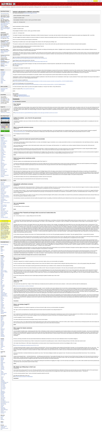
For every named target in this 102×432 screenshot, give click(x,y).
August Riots (3, 188)
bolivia (2, 317)
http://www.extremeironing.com (19, 131)
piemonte (2, 298)
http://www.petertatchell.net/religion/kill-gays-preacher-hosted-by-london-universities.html (30, 58)
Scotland (2, 91)
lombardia (2, 286)
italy (1, 279)
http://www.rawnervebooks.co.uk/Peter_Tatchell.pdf (24, 285)
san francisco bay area (5, 402)
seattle (2, 406)
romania (2, 302)
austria (2, 259)
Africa (2, 253)
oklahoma (2, 391)
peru (1, 327)
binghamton (3, 362)
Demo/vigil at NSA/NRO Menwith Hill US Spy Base (5, 37)
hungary (2, 276)
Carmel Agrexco (4, 205)
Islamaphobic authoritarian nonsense (23, 184)
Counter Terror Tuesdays (4, 42)
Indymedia (3, 160)
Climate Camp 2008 (4, 211)
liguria (2, 282)
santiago (2, 332)
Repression (3, 170)
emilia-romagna (4, 270)
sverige (2, 306)
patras (2, 297)
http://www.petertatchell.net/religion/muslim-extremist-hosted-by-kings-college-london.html (30, 61)
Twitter (6, 98)
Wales (2, 81)
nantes (2, 290)
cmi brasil (2, 322)
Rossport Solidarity (4, 213)
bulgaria (2, 266)
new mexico (3, 385)
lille (1, 283)
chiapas (2, 318)
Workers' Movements (5, 175)
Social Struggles (4, 171)
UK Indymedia (12, 3)
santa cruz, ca (3, 404)
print (1, 247)
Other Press (3, 165)
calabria (2, 267)
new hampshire (3, 383)
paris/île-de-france (4, 295)
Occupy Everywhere (4, 187)
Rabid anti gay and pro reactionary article (24, 158)
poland (2, 299)
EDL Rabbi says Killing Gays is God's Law (25, 367)
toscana (2, 310)
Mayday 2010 (3, 193)
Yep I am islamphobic (19, 203)
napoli (2, 291)
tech (1, 429)
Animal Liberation (4, 140)
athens (2, 258)
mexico (2, 326)
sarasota (2, 405)
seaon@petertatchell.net (22, 94)
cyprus (2, 269)
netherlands (3, 292)
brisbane (2, 340)
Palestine (2, 166)
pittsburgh (2, 393)
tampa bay (3, 407)
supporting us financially (5, 112)
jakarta (2, 344)
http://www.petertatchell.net (24, 96)
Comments (16, 99)
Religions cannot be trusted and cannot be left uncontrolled (29, 139)
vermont (2, 410)
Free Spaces (3, 154)
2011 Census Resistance (5, 185)
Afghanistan (3, 138)
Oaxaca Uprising (4, 212)
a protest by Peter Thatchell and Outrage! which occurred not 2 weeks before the (35, 212)
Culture (2, 148)
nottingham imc (3, 294)
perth (2, 347)
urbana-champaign (4, 409)
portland (2, 394)
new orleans (3, 386)
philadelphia (3, 392)
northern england (4, 293)
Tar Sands (2, 194)
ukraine (2, 311)
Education (2, 150)
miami (2, 379)
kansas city (3, 374)
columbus (2, 369)
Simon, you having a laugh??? (21, 304)
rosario (2, 330)
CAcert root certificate (3, 236)
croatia (2, 268)
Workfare (2, 184)
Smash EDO (3, 214)
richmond (2, 395)
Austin (2, 361)
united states (3, 408)
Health (2, 158)
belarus (2, 262)
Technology (3, 172)
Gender (2, 155)
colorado (2, 368)
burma (2, 341)
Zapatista (2, 176)
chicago (2, 365)
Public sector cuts (4, 169)
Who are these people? (20, 258)
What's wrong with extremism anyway (23, 127)
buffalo (2, 364)
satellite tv (2, 249)
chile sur (2, 321)
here (3, 47)
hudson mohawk (4, 373)
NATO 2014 (3, 182)
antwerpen (3, 256)
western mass (3, 411)
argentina (2, 316)
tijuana (2, 333)
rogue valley (3, 397)
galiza (2, 272)
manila (2, 345)
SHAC (2, 207)
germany (2, 274)
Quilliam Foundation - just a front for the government (27, 118)
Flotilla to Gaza (3, 191)
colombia (2, 324)
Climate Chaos (3, 147)
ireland (2, 277)
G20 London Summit (4, 195)
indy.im (2, 98)
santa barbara (3, 403)
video (2, 251)
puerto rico (3, 328)
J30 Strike (2, 190)
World (2, 82)
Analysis (2, 139)
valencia (2, 313)
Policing (2, 167)
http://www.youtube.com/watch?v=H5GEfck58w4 (23, 376)
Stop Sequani (3, 208)
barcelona (2, 260)
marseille (2, 289)
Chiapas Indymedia (4, 66)
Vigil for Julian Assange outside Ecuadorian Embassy (5, 51)
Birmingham (3, 73)
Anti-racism (3, 144)
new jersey (3, 384)
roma (2, 301)
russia (2, 303)
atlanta (2, 360)
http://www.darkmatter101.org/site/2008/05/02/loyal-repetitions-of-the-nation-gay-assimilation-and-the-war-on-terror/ (36, 112)
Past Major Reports (4, 217)
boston (2, 363)
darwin (2, 342)
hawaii (2, 371)
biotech (2, 422)
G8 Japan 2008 (3, 206)
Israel (2, 418)
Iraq (1, 161)
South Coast (3, 80)
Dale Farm (3, 189)
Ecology (2, 149)
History (2, 159)
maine (2, 378)
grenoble (2, 275)
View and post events (5, 13)
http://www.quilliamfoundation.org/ (28, 88)
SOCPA (2, 216)
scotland (2, 305)
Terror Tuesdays (4, 46)
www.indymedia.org (4, 244)
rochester (2, 396)
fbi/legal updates (4, 426)
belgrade (2, 264)
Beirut (2, 417)
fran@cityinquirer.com (18, 64)
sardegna (2, 304)
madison (2, 376)
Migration (2, 163)
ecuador (2, 325)
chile (1, 319)
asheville (2, 359)
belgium (2, 263)
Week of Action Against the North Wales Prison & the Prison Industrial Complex (5, 24)
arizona (2, 357)
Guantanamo (3, 199)
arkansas (2, 358)
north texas (3, 388)
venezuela (2, 336)
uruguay (2, 334)
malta (2, 288)
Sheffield (2, 79)
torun (2, 309)
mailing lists (3, 427)
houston (2, 372)
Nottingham (3, 89)
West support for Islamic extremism (23, 328)
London (2, 76)
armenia (2, 257)
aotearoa (2, 339)
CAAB (8, 38)
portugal (2, 300)
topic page (4, 56)
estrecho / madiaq (4, 271)
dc (1, 370)
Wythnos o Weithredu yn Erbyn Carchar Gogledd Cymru (5, 28)
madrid (2, 287)
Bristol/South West (4, 88)
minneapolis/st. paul (4, 382)
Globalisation (3, 156)
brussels (2, 265)
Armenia (2, 416)
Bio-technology (3, 145)
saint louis (2, 398)
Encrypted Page (5, 220)
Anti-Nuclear (3, 142)
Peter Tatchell (17, 104)
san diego (2, 399)
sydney (2, 349)
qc (1, 348)
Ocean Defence (4, 164)
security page (3, 238)
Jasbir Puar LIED (18, 280)
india (1, 352)
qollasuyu (2, 329)
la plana (2, 280)
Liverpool (2, 75)
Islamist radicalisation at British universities (26, 11)
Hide (14, 101)
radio (2, 248)
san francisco (3, 400)
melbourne (3, 346)
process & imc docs (4, 428)
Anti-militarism (3, 143)
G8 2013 (2, 183)
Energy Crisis (3, 152)
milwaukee (3, 381)
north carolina (3, 387)
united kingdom (3, 312)
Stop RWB (3, 209)
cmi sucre (2, 323)
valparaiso (2, 335)
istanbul (2, 278)
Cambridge (3, 74)
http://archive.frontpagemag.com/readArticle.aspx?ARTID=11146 (26, 345)
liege (1, 281)
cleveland (2, 367)
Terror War (3, 174)
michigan (2, 380)
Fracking (2, 153)
